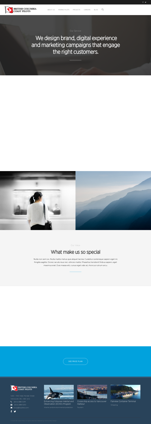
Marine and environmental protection (58, 407)
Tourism (80, 407)
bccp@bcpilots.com (21, 408)
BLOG (96, 9)
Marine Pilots (63, 9)
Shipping (114, 405)
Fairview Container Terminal (123, 401)
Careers (87, 9)
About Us (51, 9)
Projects (76, 9)
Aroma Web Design (50, 421)
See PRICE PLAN (75, 361)
